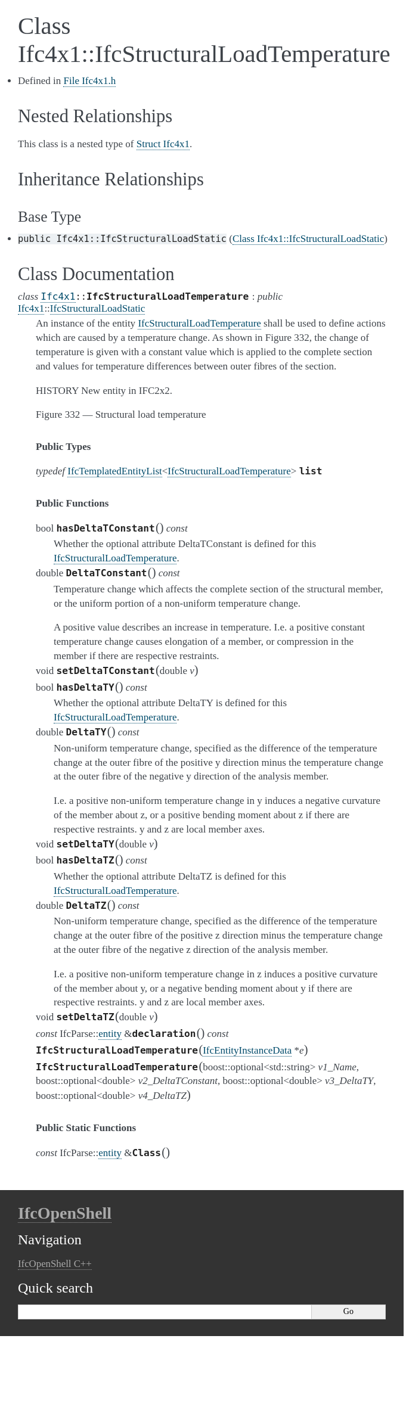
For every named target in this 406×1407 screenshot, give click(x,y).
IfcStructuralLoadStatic (97, 308)
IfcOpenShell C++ (55, 1263)
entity (110, 1033)
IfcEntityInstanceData (247, 1050)
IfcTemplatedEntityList (114, 471)
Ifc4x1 (58, 296)
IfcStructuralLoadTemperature (229, 471)
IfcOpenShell (64, 1213)
